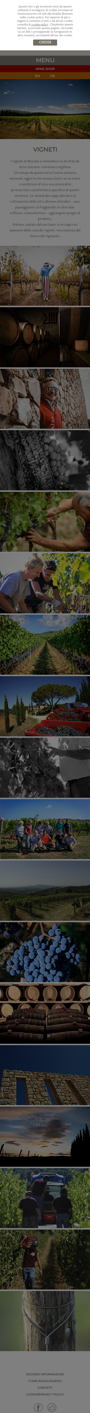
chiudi (45, 42)
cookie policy (39, 24)
